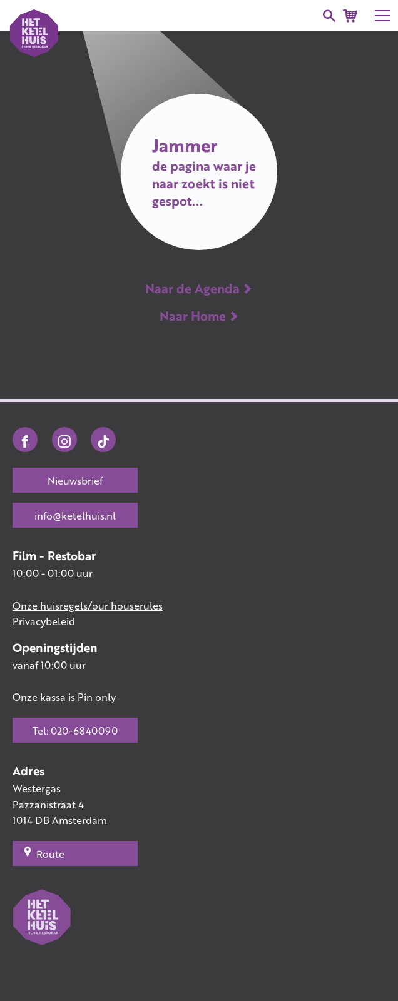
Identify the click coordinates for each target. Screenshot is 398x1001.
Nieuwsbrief (75, 480)
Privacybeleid (44, 621)
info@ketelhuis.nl (75, 515)
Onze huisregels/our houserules (88, 605)
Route (43, 853)
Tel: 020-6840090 (75, 730)
